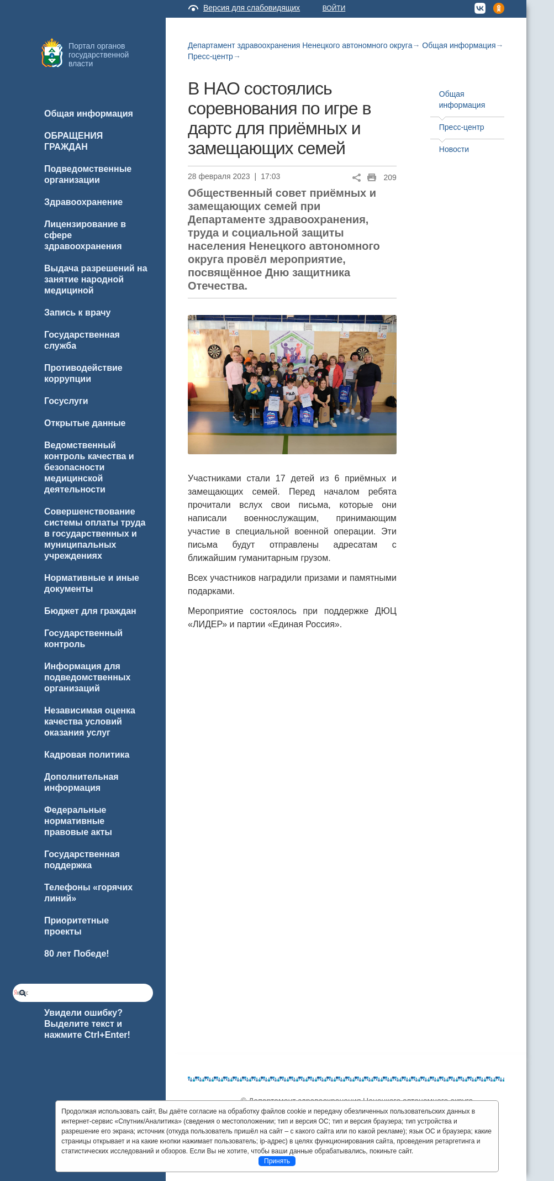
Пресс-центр (210, 56)
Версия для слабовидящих (251, 7)
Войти (334, 8)
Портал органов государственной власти (98, 54)
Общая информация (458, 45)
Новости (454, 149)
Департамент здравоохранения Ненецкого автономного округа (300, 45)
